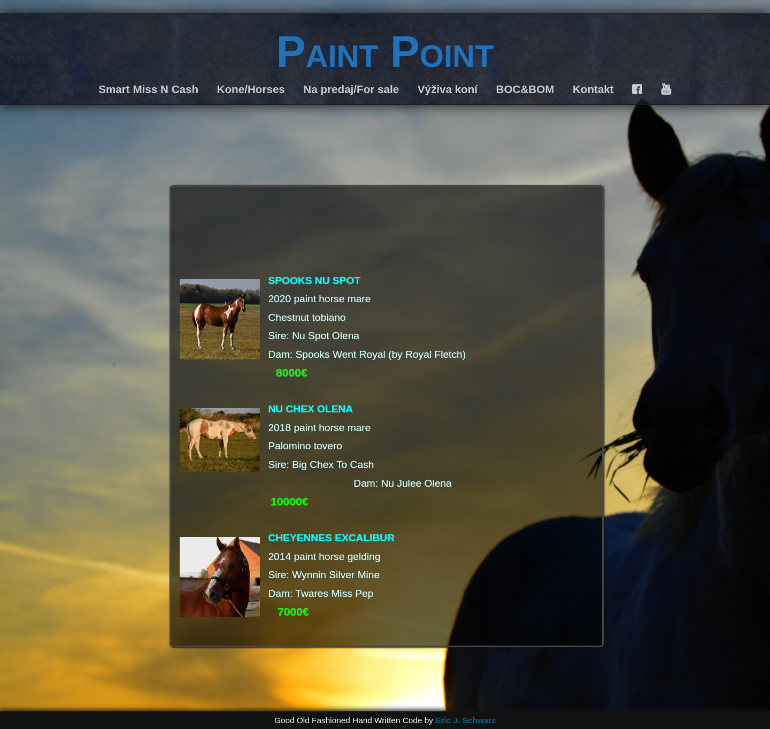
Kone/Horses (251, 89)
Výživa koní (448, 89)
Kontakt (593, 89)
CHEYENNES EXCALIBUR (331, 537)
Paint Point (385, 51)
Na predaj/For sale (351, 89)
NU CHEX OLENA (310, 409)
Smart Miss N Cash (148, 89)
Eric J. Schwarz (465, 720)
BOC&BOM (525, 89)
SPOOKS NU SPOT (314, 280)
